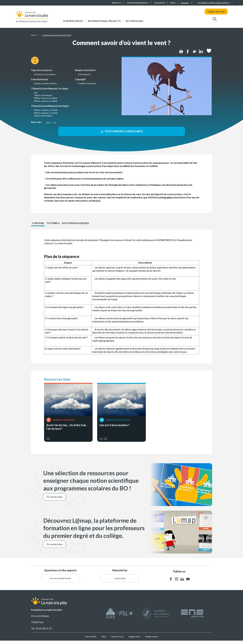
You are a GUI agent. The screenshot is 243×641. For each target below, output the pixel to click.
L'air (36, 92)
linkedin (182, 579)
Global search (151, 636)
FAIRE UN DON (216, 11)
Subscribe (120, 578)
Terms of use (117, 636)
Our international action (138, 3)
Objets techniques (43, 95)
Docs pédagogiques (75, 223)
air (55, 122)
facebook (171, 579)
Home (33, 35)
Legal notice (134, 636)
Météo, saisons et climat (45, 98)
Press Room (90, 636)
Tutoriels (53, 223)
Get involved (134, 20)
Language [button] (185, 3)
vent (48, 122)
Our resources (73, 20)
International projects (104, 20)
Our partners (159, 3)
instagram (176, 579)
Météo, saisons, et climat (46, 110)
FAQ (103, 636)
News (173, 3)
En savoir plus (54, 497)
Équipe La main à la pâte (45, 83)
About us (117, 3)
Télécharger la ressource (121, 131)
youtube (188, 579)
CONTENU (38, 223)
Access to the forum (60, 578)
